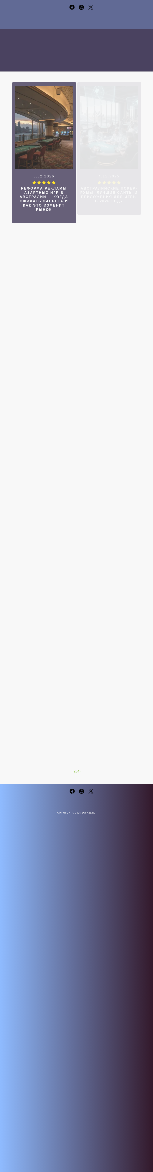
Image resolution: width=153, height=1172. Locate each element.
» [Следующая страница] (80, 771)
